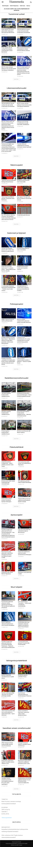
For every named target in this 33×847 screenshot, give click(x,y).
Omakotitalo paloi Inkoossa (23, 215)
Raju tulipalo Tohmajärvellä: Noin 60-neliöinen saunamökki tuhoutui (24, 198)
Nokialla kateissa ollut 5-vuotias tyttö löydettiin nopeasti (22, 268)
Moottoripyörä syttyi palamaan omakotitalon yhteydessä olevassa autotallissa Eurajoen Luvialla (7, 554)
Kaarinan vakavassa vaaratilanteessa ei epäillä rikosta (8, 677)
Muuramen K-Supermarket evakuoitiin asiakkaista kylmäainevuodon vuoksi (24, 762)
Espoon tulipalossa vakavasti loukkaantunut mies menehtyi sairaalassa (8, 624)
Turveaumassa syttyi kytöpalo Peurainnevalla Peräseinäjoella (23, 643)
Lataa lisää (16, 79)
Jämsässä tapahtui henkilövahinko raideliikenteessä (6, 395)
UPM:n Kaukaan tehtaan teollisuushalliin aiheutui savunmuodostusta (7, 744)
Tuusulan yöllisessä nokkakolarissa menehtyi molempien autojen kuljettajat (24, 145)
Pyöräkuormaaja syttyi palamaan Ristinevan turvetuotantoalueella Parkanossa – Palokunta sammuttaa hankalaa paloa (8, 644)
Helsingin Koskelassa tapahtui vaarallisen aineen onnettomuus (24, 744)
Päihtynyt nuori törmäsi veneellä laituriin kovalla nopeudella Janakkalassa (23, 123)
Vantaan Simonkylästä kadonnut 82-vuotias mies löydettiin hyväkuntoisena (8, 250)
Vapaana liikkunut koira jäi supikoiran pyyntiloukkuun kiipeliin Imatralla (24, 500)
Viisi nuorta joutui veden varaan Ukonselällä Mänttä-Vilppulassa (24, 463)
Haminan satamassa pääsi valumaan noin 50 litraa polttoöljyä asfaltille (8, 694)
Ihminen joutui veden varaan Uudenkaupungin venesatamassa (8, 482)
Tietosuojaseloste (7, 817)
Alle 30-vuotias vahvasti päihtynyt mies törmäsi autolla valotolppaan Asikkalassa (9, 69)
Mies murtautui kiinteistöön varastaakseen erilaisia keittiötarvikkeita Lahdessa (23, 49)
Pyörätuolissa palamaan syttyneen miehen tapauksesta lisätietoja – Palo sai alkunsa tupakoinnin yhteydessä (8, 604)
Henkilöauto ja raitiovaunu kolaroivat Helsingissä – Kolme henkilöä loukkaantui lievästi (24, 395)
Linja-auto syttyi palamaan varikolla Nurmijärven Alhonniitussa (24, 531)
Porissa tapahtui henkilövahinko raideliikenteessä (6, 432)
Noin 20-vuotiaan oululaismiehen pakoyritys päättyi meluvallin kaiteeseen (24, 321)
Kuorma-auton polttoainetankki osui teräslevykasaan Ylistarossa (24, 694)
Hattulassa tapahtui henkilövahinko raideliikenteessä (6, 413)
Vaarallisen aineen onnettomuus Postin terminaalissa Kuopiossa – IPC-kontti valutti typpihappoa (8, 781)
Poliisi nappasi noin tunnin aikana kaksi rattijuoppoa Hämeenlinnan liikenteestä (8, 31)
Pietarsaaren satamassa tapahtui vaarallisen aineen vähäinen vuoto (8, 762)
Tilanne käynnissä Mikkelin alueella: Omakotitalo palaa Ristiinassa (8, 198)
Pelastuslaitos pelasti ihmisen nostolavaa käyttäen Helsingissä (7, 500)
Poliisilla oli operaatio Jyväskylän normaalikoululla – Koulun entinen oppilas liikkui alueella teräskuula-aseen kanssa (9, 361)
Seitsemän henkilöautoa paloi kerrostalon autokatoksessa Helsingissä (24, 553)
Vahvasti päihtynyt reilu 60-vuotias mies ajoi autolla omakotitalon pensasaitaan (23, 31)
